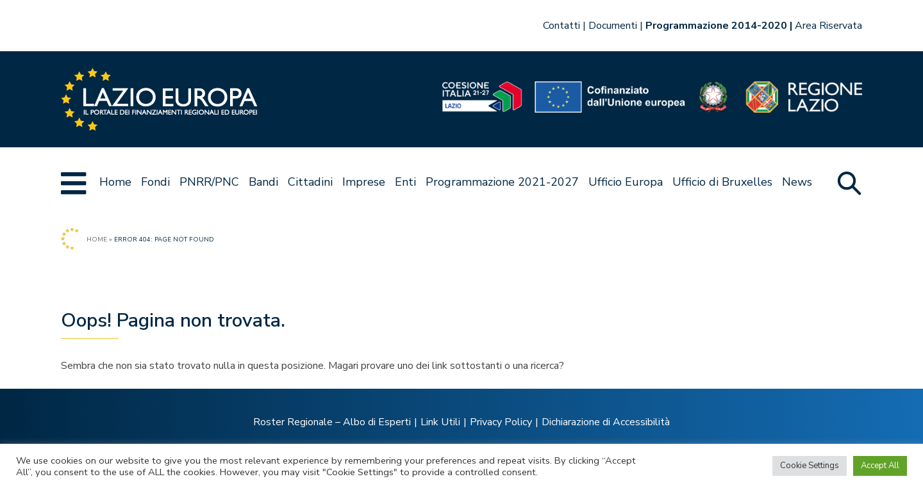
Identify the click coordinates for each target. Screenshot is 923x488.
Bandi (263, 182)
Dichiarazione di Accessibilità (606, 422)
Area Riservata (828, 26)
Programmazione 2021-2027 (502, 182)
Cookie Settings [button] (809, 465)
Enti (405, 182)
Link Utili (440, 422)
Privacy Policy (501, 422)
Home (115, 182)
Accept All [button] (880, 465)
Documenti (612, 26)
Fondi (155, 182)
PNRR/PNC (209, 182)
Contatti (561, 26)
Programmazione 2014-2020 (716, 26)
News (797, 182)
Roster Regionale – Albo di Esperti (332, 422)
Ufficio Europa (625, 182)
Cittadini (310, 182)
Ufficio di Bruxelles (722, 182)
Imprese (363, 182)
